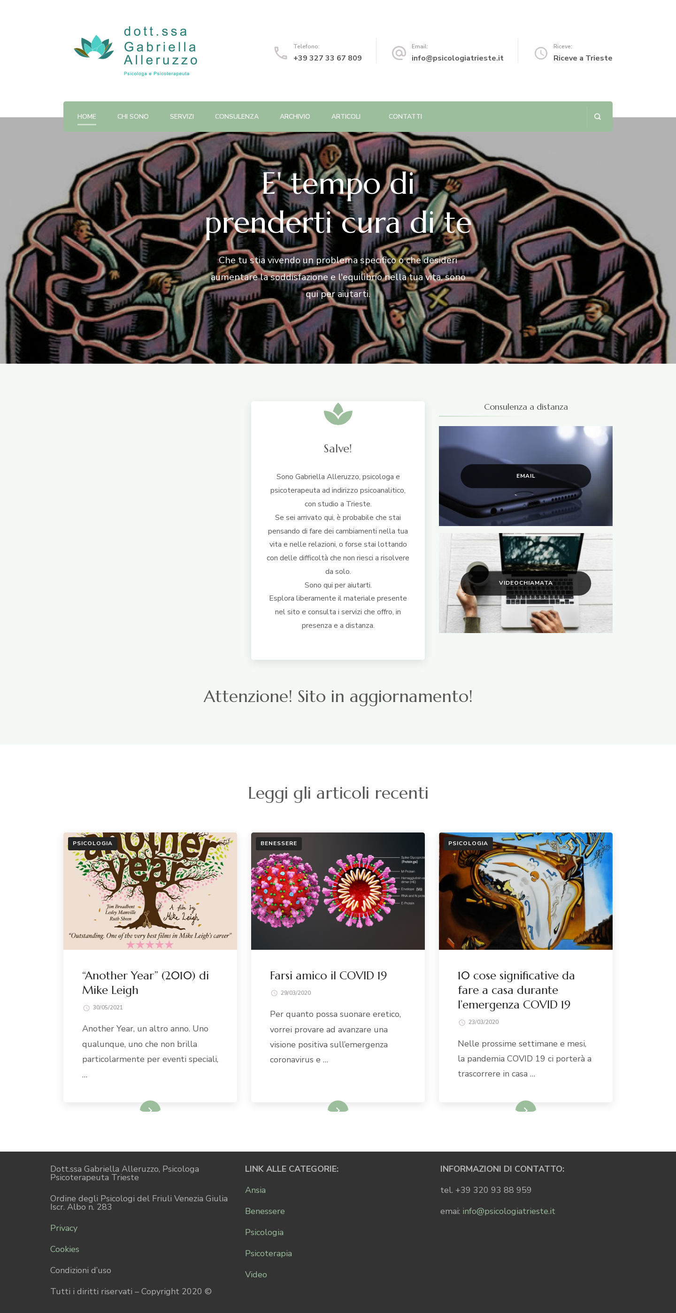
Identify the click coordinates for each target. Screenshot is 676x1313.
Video (256, 1274)
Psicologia (93, 843)
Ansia (255, 1190)
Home (86, 116)
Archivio (295, 116)
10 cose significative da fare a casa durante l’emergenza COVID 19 (516, 990)
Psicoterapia (268, 1253)
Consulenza (237, 116)
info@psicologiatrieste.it (458, 58)
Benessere (279, 843)
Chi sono (133, 116)
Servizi (182, 116)
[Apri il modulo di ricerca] (597, 116)
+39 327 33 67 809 (327, 58)
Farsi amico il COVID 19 (328, 976)
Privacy (63, 1228)
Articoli (346, 116)
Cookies (64, 1249)
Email (526, 476)
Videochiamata (526, 583)
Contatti (405, 116)
